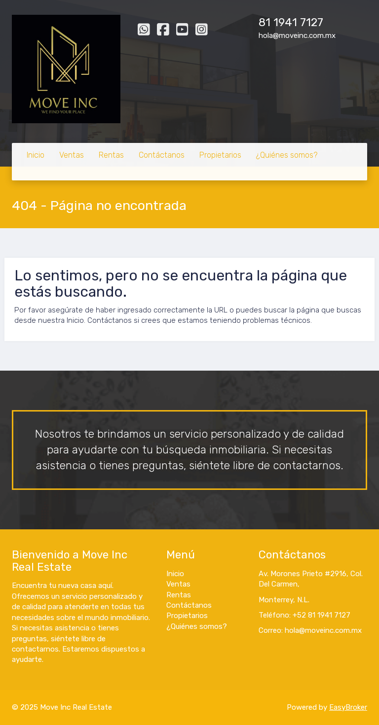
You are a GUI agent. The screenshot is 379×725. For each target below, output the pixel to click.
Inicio (35, 155)
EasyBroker (348, 707)
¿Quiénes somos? (286, 155)
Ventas (71, 155)
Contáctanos (162, 155)
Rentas (111, 155)
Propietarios (220, 155)
